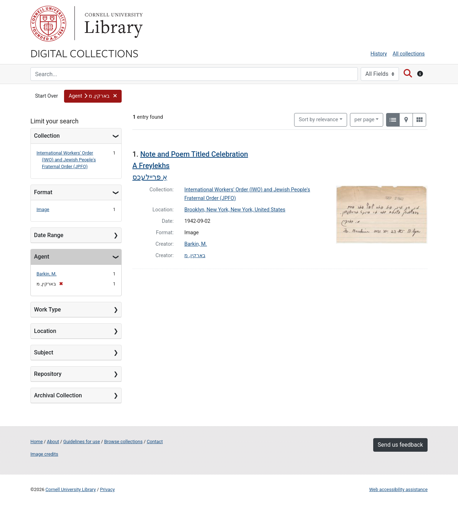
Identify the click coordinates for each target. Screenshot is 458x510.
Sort (318, 120)
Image (42, 209)
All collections (409, 54)
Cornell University (48, 23)
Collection (47, 135)
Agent (41, 256)
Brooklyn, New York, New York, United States (234, 210)
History (379, 54)
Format (43, 192)
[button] (93, 96)
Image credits (44, 454)
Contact (155, 441)
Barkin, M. (46, 273)
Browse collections (123, 441)
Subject (43, 352)
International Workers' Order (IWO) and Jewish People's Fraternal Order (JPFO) (66, 159)
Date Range (48, 235)
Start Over (46, 96)
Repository (48, 374)
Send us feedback (400, 444)
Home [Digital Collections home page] (36, 441)
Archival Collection (58, 395)
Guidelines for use (81, 441)
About (53, 441)
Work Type (47, 309)
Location (45, 331)
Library (112, 23)
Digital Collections (84, 53)
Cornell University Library (70, 489)
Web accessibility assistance (398, 489)
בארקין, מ (194, 255)
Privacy (107, 489)
